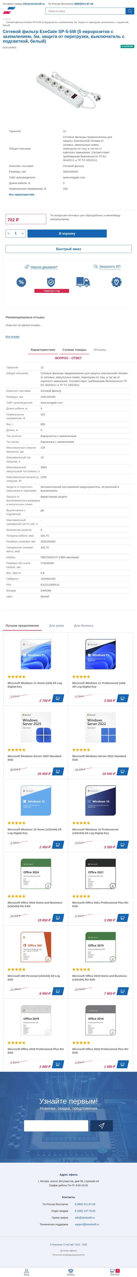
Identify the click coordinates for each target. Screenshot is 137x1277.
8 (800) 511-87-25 (85, 1204)
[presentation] (68, 358)
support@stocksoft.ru (87, 1224)
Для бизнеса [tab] (83, 625)
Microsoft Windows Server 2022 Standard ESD (99, 758)
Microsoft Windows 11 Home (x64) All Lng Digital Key (35, 684)
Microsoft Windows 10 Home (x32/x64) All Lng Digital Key (34, 831)
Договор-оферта (68, 1250)
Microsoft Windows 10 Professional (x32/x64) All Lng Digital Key (95, 831)
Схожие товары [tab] (74, 350)
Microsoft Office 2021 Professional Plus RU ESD (100, 904)
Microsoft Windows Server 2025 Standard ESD (34, 758)
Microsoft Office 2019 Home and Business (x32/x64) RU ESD (99, 977)
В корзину (67, 233)
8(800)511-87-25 (83, 3)
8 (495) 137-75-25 (85, 1210)
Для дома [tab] (56, 625)
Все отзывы (12, 336)
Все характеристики (21, 194)
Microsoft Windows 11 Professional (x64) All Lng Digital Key (99, 684)
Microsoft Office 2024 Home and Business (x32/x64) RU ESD (35, 904)
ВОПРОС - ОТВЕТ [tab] (68, 358)
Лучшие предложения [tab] (22, 625)
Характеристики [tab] (43, 350)
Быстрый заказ (68, 249)
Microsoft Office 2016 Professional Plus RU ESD (100, 1050)
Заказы (71, 1274)
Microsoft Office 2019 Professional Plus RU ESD (36, 1050)
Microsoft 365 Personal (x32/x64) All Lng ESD (34, 977)
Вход (26, 1274)
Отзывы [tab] (100, 350)
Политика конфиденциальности (68, 1255)
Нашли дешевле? (44, 267)
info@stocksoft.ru (34, 3)
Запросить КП (109, 266)
